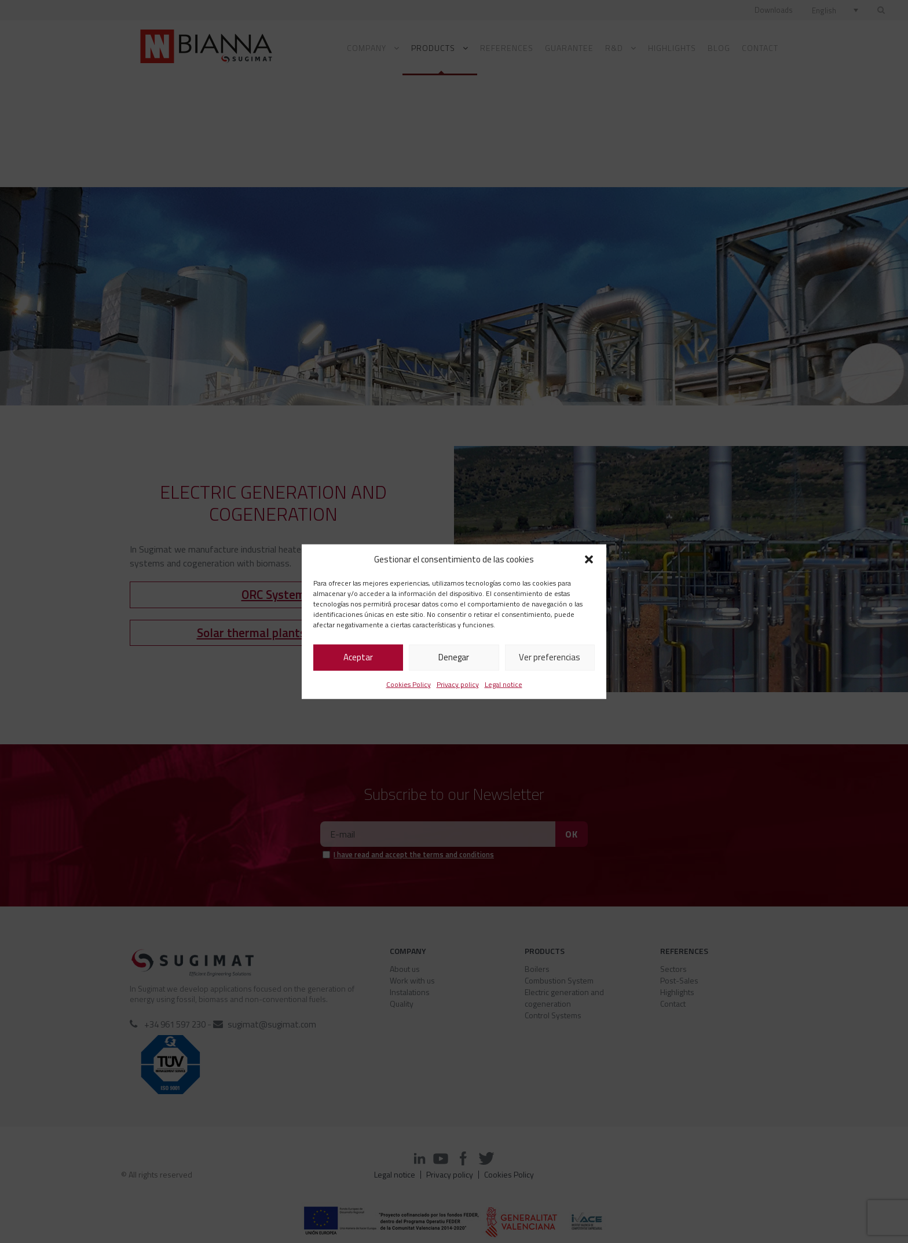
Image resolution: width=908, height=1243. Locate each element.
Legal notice (503, 683)
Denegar (453, 657)
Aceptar (358, 657)
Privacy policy (458, 683)
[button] (589, 559)
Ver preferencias (549, 657)
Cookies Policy (408, 683)
